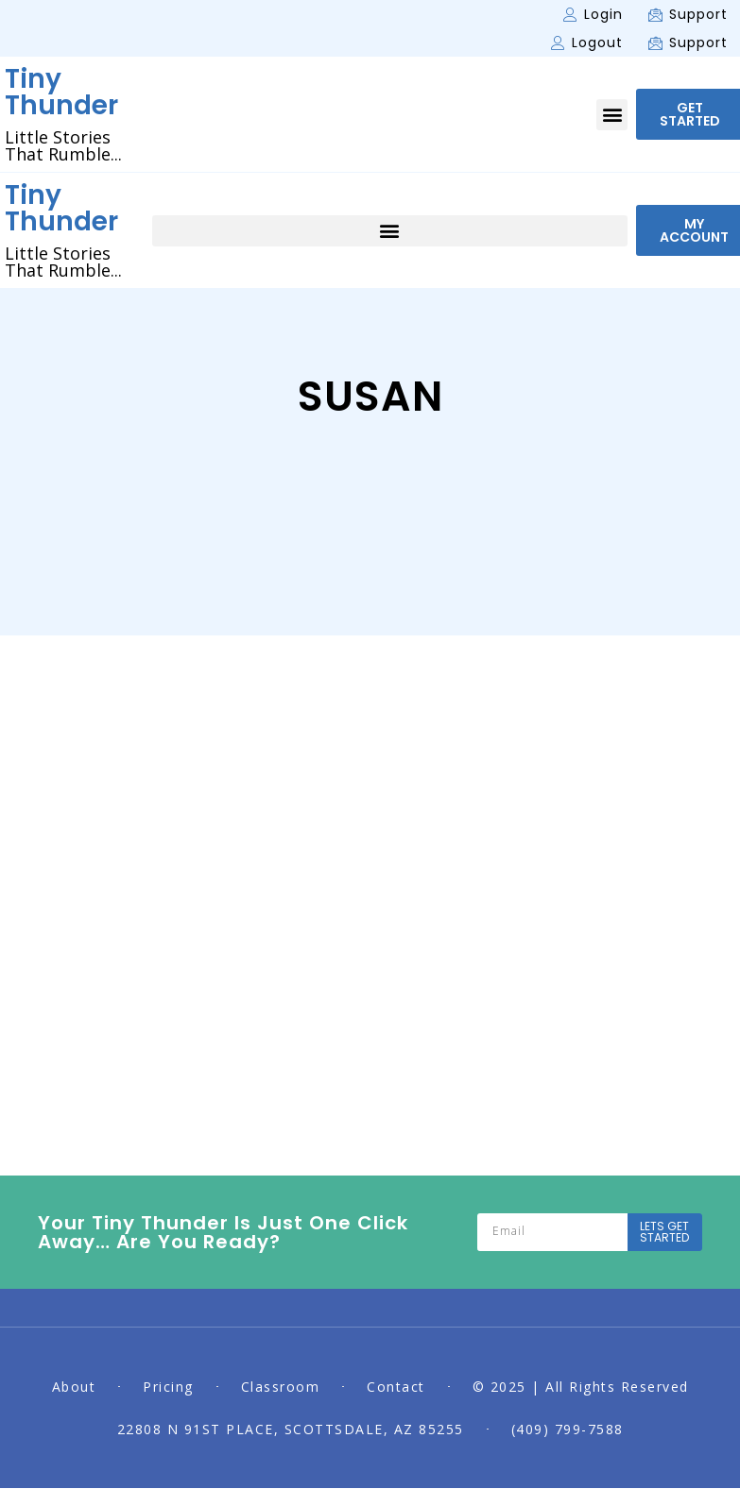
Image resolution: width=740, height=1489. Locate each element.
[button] (612, 114)
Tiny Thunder (61, 92)
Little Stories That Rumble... (63, 145)
